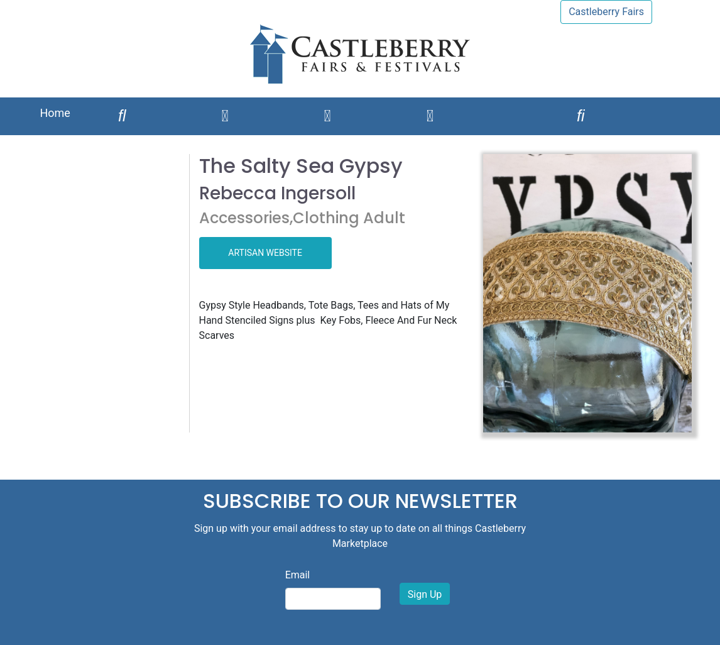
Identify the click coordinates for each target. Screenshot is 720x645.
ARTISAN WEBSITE (265, 253)
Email (297, 575)
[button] (499, 293)
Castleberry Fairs (606, 12)
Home (55, 112)
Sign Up (425, 594)
